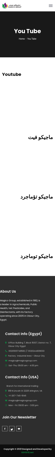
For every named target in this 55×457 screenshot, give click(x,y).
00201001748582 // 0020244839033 (26, 351)
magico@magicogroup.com (23, 360)
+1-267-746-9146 (17, 395)
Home (22, 38)
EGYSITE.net (27, 452)
